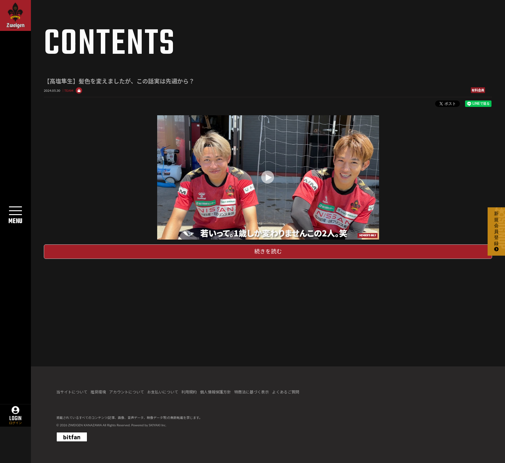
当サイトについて (71, 392)
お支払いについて (162, 392)
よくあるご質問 (285, 392)
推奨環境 (98, 392)
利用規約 (189, 392)
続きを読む (268, 251)
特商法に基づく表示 (251, 392)
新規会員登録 (496, 231)
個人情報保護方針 (215, 392)
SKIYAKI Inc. (158, 425)
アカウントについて (126, 392)
